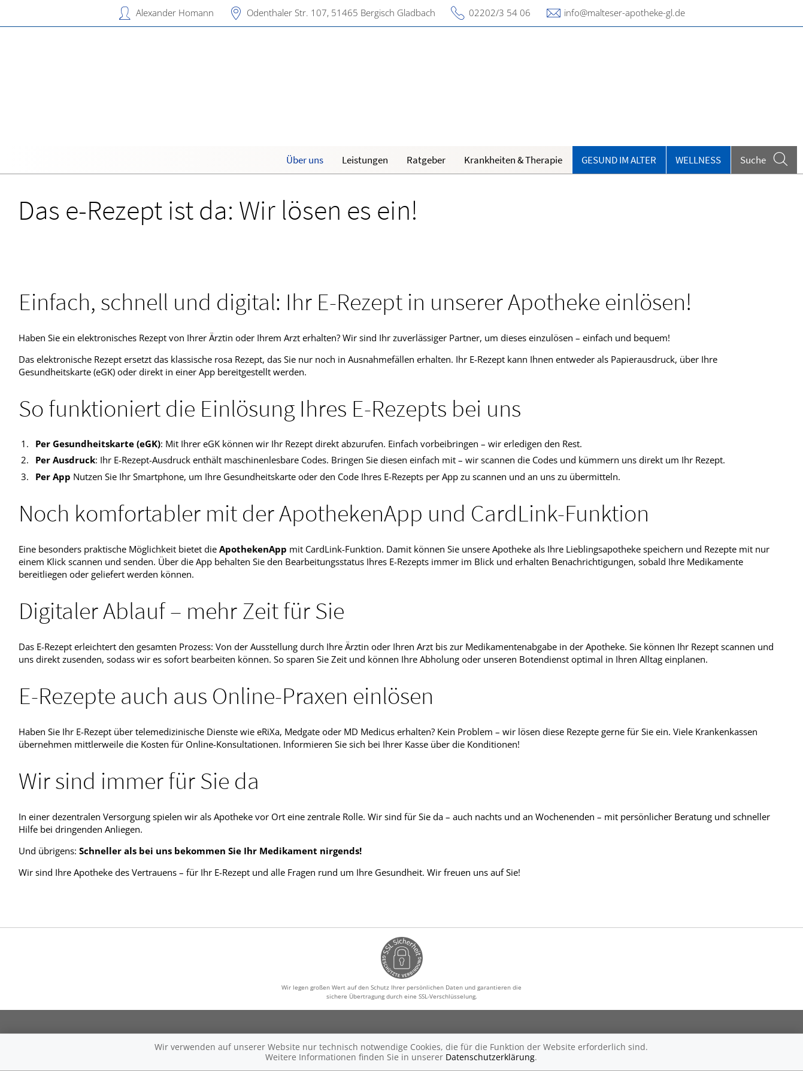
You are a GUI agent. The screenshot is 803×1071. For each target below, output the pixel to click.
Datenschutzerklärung (490, 1057)
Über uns (304, 159)
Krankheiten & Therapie (513, 159)
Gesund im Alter (618, 159)
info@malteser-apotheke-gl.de (624, 13)
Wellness (698, 159)
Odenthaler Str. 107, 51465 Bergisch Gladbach (341, 13)
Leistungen (365, 159)
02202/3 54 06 (500, 13)
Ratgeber (426, 159)
